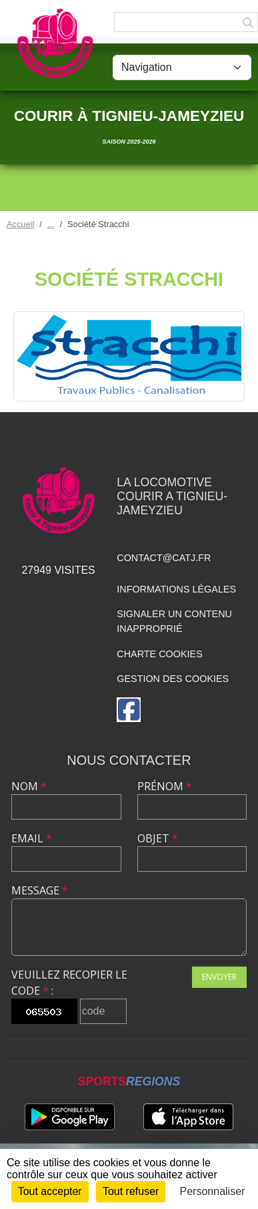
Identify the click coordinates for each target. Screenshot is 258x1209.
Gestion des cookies (173, 678)
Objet (157, 838)
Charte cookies (159, 654)
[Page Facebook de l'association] (129, 709)
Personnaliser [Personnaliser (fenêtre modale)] (212, 1191)
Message (39, 890)
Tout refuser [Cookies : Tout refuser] (131, 1191)
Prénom (164, 786)
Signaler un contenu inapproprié (174, 621)
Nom (29, 786)
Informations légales (176, 589)
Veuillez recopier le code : (69, 982)
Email (31, 838)
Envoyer (219, 977)
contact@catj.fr (164, 557)
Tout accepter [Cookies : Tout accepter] (50, 1191)
